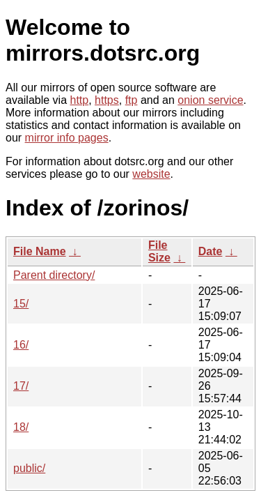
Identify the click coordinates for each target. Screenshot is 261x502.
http (79, 100)
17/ (21, 386)
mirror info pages (67, 138)
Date (210, 251)
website (151, 174)
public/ (29, 468)
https (107, 100)
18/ (21, 427)
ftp (131, 100)
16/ (21, 345)
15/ (21, 304)
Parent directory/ (54, 275)
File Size (159, 251)
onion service (210, 100)
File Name (39, 251)
